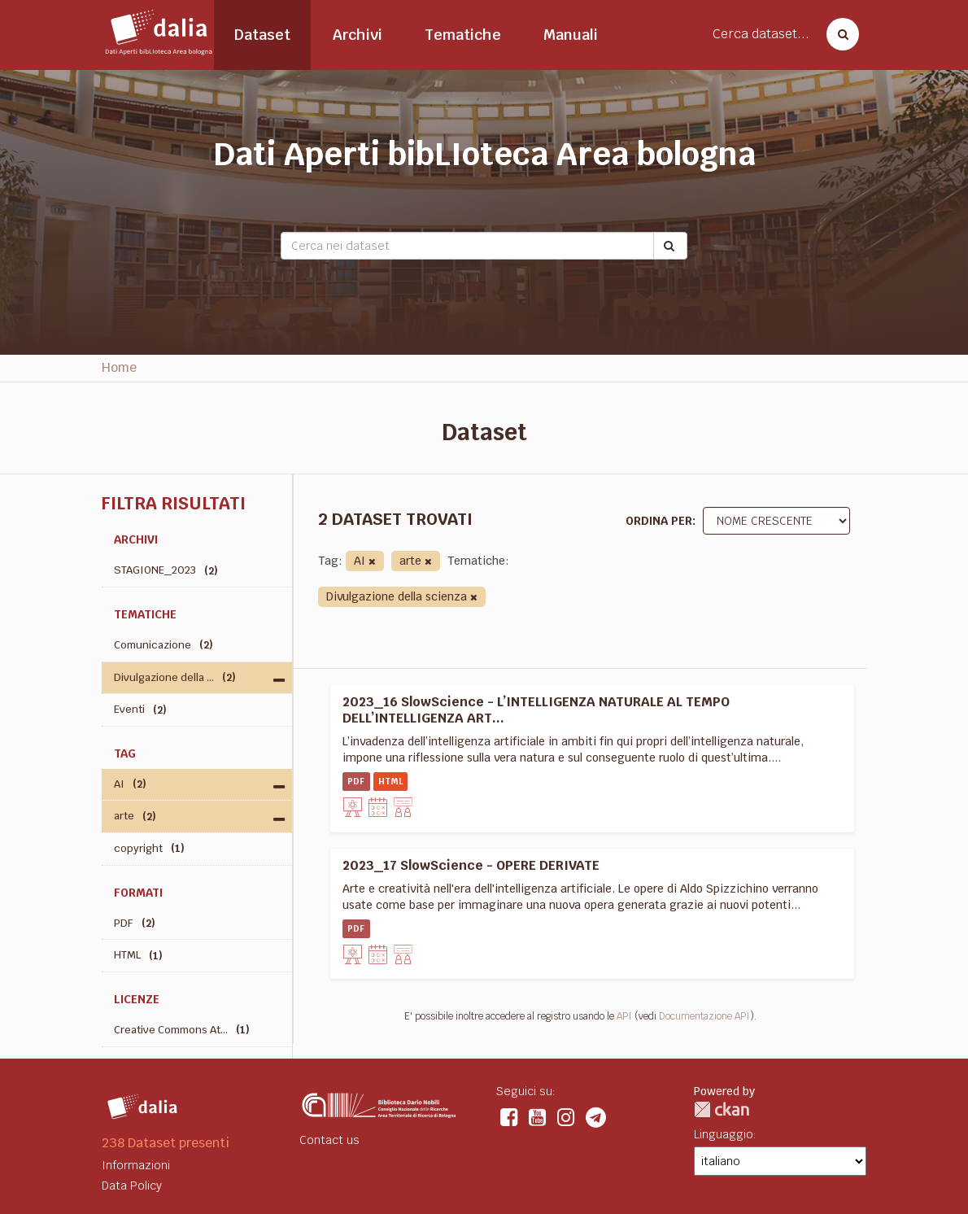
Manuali (570, 34)
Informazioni (136, 1165)
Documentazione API (704, 1016)
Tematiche (463, 34)
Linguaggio (723, 1134)
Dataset (262, 34)
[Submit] (670, 246)
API (624, 1016)
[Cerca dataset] (838, 34)
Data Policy (132, 1185)
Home (119, 367)
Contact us (329, 1140)
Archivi (357, 34)
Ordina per (659, 521)
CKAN (721, 1109)
